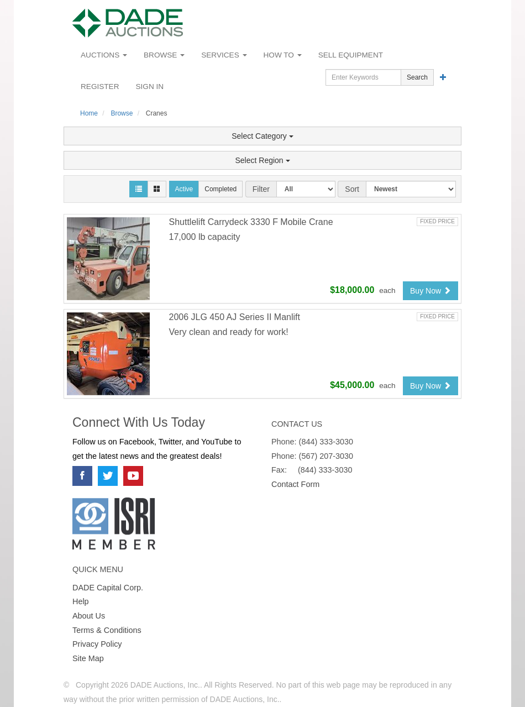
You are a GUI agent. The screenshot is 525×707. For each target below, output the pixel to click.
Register (100, 86)
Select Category (262, 136)
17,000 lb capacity (204, 237)
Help (80, 601)
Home (89, 113)
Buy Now (430, 290)
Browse (164, 55)
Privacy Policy (97, 644)
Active (184, 189)
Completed (220, 189)
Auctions (104, 55)
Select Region (262, 160)
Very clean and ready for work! (228, 332)
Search (417, 77)
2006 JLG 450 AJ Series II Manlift (234, 317)
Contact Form (295, 484)
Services (223, 55)
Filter (261, 189)
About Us (88, 615)
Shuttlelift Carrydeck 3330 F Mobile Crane (251, 222)
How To (283, 55)
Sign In (150, 86)
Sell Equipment (350, 55)
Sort (352, 189)
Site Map (88, 658)
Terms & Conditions (106, 630)
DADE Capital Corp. (107, 587)
